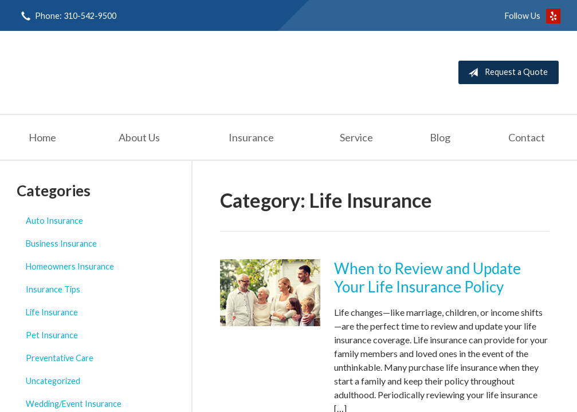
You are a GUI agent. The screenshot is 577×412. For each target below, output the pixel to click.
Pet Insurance (52, 335)
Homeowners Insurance (70, 266)
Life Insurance (52, 312)
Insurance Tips (53, 289)
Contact (526, 137)
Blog (440, 137)
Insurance (251, 137)
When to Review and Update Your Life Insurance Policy (427, 277)
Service (356, 137)
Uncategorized (53, 381)
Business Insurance (61, 243)
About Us (139, 137)
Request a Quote (506, 73)
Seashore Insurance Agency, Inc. (118, 72)
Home (42, 137)
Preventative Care (59, 358)
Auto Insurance (54, 220)
